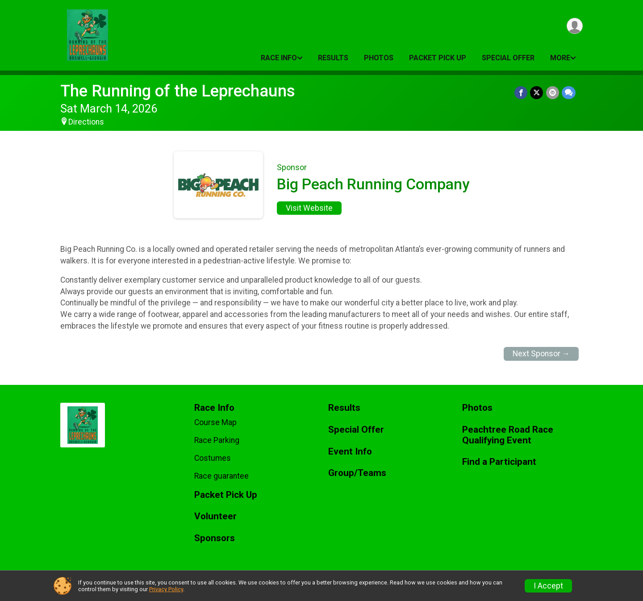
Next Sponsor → (541, 353)
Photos (378, 58)
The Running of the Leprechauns (177, 90)
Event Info (350, 452)
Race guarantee (221, 476)
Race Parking (216, 440)
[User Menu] (574, 26)
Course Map (215, 422)
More (560, 58)
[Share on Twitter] (536, 92)
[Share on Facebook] (521, 92)
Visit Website (309, 208)
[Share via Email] (552, 92)
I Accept (548, 585)
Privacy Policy (166, 589)
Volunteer (215, 516)
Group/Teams (357, 473)
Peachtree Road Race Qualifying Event (507, 435)
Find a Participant (499, 462)
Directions (86, 121)
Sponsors (214, 538)
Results (333, 58)
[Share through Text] (569, 92)
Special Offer (508, 58)
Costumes (212, 458)
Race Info (279, 58)
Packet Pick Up (437, 58)
